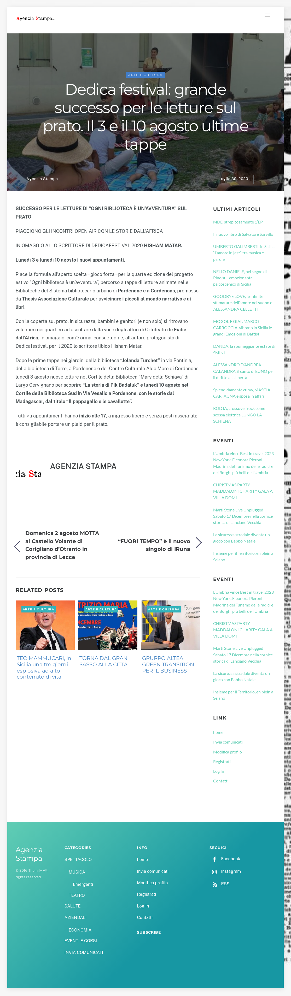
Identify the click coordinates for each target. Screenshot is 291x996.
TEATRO (77, 896)
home (218, 732)
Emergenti (83, 885)
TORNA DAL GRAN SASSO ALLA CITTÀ (103, 662)
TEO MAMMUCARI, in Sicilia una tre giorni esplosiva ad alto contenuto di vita (44, 668)
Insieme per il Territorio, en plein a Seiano (243, 557)
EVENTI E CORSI (81, 941)
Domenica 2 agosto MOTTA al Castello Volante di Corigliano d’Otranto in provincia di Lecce (62, 546)
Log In (218, 771)
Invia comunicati (228, 742)
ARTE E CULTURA (145, 76)
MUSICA (77, 872)
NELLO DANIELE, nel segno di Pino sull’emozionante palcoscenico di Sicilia (240, 278)
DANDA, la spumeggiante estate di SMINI (244, 350)
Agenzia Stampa (42, 180)
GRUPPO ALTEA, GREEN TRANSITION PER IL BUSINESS (168, 665)
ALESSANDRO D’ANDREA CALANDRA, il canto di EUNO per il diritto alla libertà (243, 372)
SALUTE (73, 906)
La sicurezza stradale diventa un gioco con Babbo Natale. (241, 538)
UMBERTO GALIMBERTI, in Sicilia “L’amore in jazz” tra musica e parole (244, 253)
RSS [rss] (219, 884)
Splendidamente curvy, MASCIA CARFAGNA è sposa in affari (241, 393)
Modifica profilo (227, 752)
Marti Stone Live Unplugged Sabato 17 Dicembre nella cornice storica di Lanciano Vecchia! (243, 517)
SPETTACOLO (78, 860)
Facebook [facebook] (224, 859)
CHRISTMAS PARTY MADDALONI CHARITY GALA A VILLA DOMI (243, 492)
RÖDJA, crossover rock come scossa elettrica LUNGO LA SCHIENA (239, 415)
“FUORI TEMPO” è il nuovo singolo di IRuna (154, 546)
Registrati (222, 762)
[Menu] (267, 14)
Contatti (221, 781)
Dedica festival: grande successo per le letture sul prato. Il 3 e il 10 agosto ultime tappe (145, 118)
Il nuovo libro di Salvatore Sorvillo (243, 234)
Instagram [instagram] (225, 872)
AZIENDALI (76, 918)
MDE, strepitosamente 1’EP (238, 222)
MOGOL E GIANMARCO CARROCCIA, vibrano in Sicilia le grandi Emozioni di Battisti (242, 328)
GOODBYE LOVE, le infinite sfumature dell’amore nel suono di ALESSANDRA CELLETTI (243, 303)
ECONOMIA (80, 930)
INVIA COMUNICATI (84, 953)
